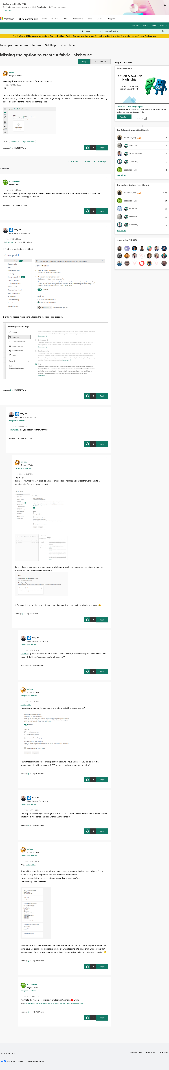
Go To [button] (162, 25)
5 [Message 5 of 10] (28, 665)
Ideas (66, 19)
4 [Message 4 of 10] (22, 614)
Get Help (50, 45)
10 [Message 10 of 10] (11, 205)
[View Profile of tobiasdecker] (14, 181)
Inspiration (55, 19)
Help (154, 25)
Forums (44, 19)
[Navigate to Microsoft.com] (7, 18)
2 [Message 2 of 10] (10, 390)
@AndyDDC (26, 704)
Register (135, 25)
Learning (100, 19)
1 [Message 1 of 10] (10, 148)
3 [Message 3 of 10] (16, 438)
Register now (150, 36)
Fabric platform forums (14, 45)
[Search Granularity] (91, 31)
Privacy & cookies (135, 1052)
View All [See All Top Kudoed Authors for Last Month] (121, 230)
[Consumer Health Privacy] (34, 1061)
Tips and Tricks (29, 141)
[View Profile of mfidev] (12, 72)
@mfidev (9, 242)
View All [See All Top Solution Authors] (121, 175)
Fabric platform (69, 45)
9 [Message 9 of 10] (28, 1012)
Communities (78, 19)
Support (111, 19)
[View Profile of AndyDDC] (18, 229)
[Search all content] (134, 31)
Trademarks (163, 1052)
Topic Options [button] (100, 61)
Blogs (90, 19)
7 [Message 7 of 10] (28, 825)
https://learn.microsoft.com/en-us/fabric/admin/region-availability (53, 1003)
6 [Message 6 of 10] (28, 773)
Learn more (8, 10)
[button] (106, 69)
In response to (17, 421)
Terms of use (150, 1052)
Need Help (15, 141)
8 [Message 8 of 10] (28, 960)
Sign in (145, 25)
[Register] (124, 116)
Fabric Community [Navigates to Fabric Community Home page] (28, 18)
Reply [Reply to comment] (102, 211)
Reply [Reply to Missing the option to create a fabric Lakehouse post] (102, 147)
